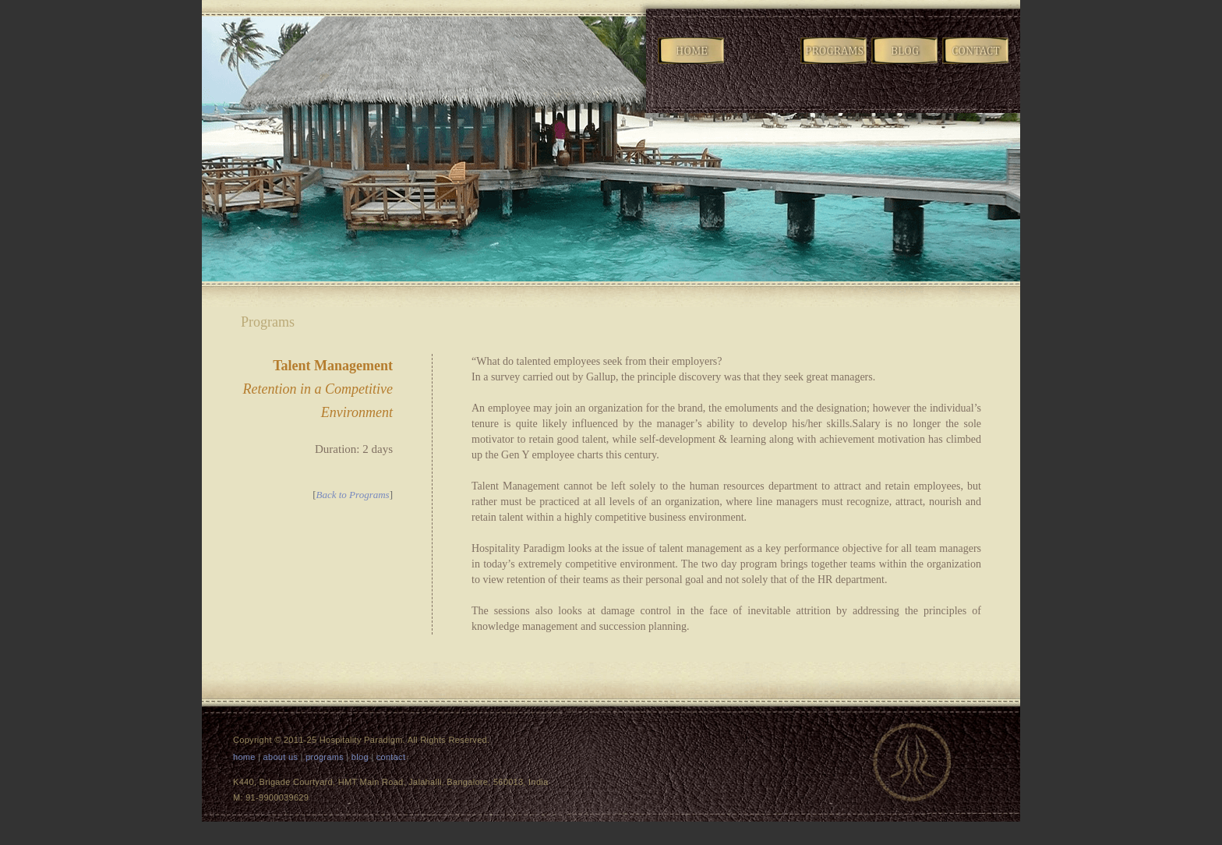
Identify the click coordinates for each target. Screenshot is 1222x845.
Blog (905, 62)
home (244, 757)
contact (391, 757)
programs (325, 757)
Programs (834, 62)
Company (763, 62)
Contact (976, 62)
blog (360, 757)
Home (692, 62)
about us (280, 757)
